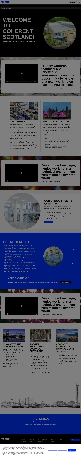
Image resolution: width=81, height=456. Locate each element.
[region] (40, 450)
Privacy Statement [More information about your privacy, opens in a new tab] (13, 454)
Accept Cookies (71, 450)
